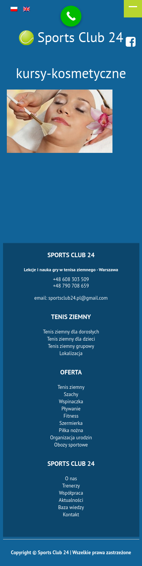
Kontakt (71, 514)
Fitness (71, 416)
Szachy (71, 394)
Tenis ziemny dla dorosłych (71, 332)
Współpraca (71, 493)
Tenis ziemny (71, 387)
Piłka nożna (71, 430)
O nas (71, 478)
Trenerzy (71, 486)
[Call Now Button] (71, 16)
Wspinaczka (71, 401)
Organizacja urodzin (71, 437)
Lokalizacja (71, 353)
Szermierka (71, 423)
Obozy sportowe (71, 445)
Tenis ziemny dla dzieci (71, 339)
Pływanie (70, 409)
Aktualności (71, 500)
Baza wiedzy (71, 507)
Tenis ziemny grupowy (71, 346)
